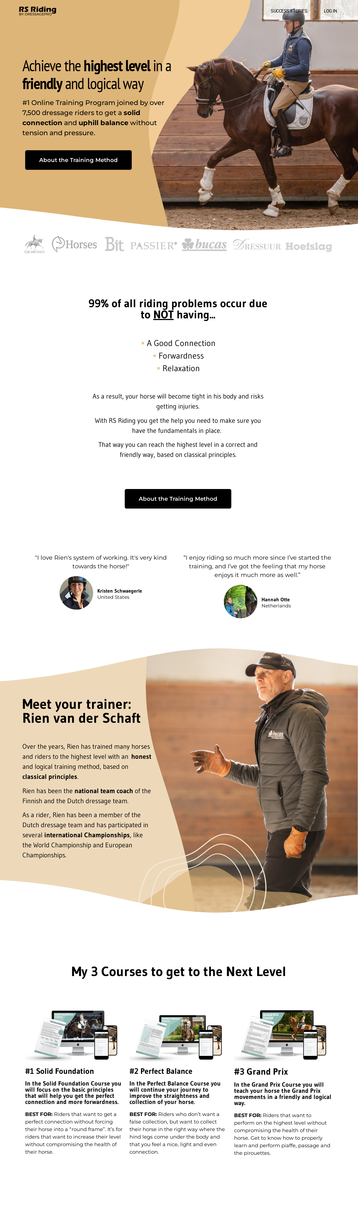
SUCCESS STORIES (289, 11)
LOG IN (330, 11)
